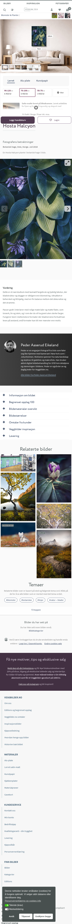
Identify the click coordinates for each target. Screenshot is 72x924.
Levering (8, 838)
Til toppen (36, 609)
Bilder (7, 3)
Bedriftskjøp (10, 824)
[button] (7, 905)
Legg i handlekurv (17, 120)
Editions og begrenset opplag (18, 710)
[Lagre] (54, 120)
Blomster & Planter (10, 15)
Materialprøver (11, 787)
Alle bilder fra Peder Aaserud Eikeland (38, 374)
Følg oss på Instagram (29, 684)
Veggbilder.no (13, 697)
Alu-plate (8, 760)
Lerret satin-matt (12, 767)
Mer (60, 92)
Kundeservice (12, 804)
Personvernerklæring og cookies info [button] (23, 901)
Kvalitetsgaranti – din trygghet (18, 831)
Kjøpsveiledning (11, 730)
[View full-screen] (68, 163)
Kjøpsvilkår (9, 844)
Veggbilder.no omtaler (14, 716)
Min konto (9, 817)
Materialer (11, 754)
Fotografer (62, 3)
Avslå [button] (11, 916)
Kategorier (9, 874)
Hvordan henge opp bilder (16, 737)
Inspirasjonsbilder (13, 723)
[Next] (68, 209)
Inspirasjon (33, 3)
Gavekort (8, 794)
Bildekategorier (36, 630)
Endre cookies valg (53, 643)
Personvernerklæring (14, 851)
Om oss (7, 703)
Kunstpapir (9, 774)
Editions (8, 881)
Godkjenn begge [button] (43, 916)
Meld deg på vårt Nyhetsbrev (20, 668)
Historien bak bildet (13, 744)
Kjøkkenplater (11, 780)
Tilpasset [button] (26, 916)
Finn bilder (11, 862)
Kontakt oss (9, 810)
